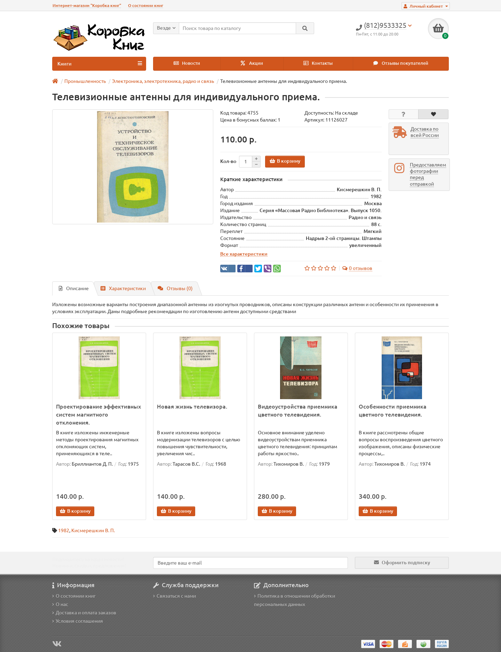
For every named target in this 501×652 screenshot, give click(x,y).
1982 (63, 530)
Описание (74, 288)
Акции (252, 63)
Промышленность (85, 81)
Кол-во (228, 161)
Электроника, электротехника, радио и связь (163, 81)
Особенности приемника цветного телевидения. (393, 410)
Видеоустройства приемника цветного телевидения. (297, 410)
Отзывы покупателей (400, 63)
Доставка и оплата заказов (84, 612)
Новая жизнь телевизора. (192, 406)
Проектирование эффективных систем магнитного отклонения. (98, 414)
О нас (60, 604)
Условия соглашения (77, 621)
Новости (187, 63)
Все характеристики (244, 254)
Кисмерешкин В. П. (93, 530)
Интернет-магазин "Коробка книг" (87, 5)
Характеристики (123, 288)
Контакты (318, 63)
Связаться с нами (174, 596)
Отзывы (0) (175, 288)
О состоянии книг (145, 5)
